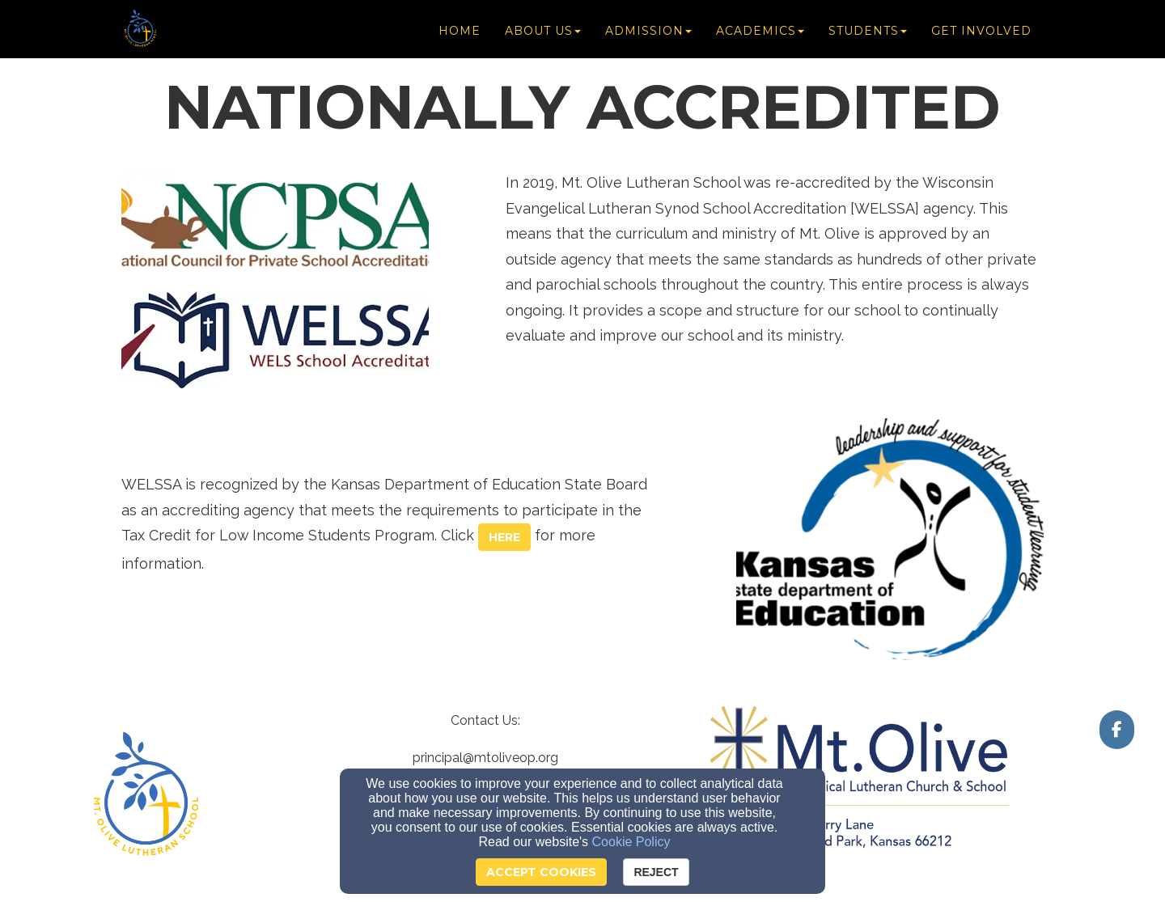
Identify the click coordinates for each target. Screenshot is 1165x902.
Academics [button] (760, 34)
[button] (504, 537)
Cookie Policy (631, 842)
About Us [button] (543, 34)
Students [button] (867, 34)
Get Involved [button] (981, 34)
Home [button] (459, 34)
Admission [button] (648, 34)
